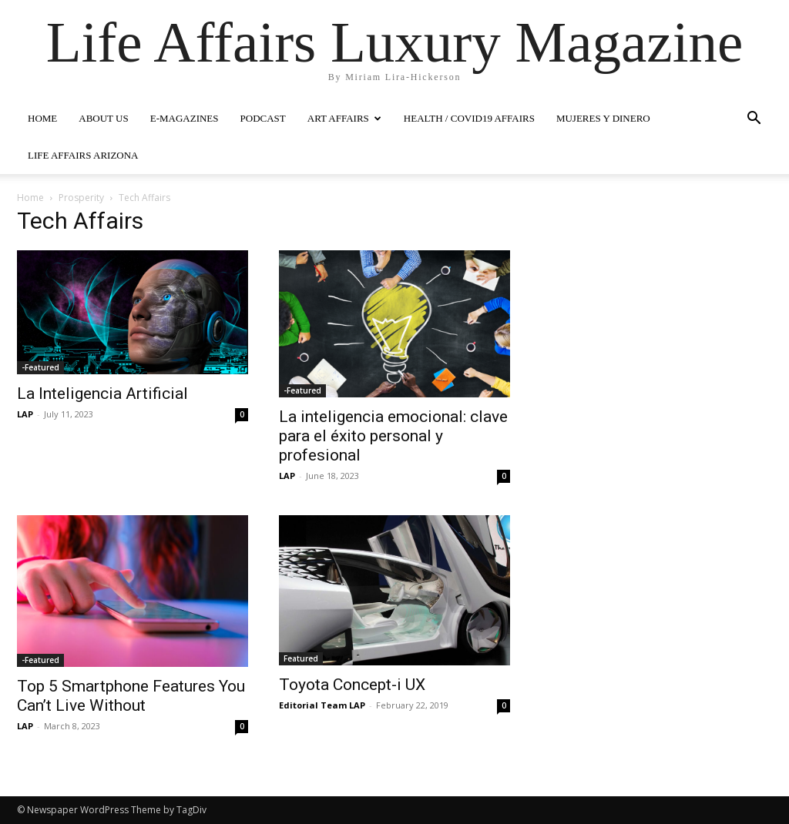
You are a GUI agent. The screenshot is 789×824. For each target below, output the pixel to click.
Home (30, 197)
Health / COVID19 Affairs (469, 118)
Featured (301, 658)
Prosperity (81, 197)
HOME (42, 118)
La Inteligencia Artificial (102, 393)
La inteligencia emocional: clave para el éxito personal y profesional (393, 435)
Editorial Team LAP (322, 705)
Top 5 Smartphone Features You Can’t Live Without (131, 696)
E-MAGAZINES (184, 118)
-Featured (40, 367)
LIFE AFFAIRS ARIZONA (83, 155)
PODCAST (263, 118)
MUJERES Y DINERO (603, 118)
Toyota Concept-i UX (352, 684)
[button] (753, 119)
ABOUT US (103, 118)
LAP (25, 414)
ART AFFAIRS (344, 118)
